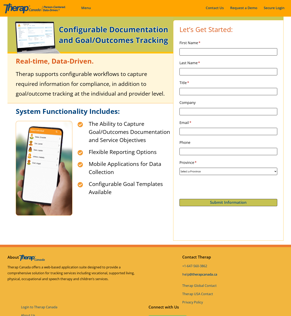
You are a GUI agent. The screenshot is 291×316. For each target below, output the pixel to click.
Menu (86, 7)
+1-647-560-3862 (194, 266)
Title (184, 82)
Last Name (189, 62)
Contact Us (215, 7)
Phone (184, 142)
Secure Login (274, 7)
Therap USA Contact (197, 294)
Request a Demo (243, 7)
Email (185, 122)
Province (188, 162)
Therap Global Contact (199, 285)
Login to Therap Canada (39, 307)
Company (187, 102)
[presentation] (210, 187)
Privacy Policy (192, 302)
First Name (190, 42)
